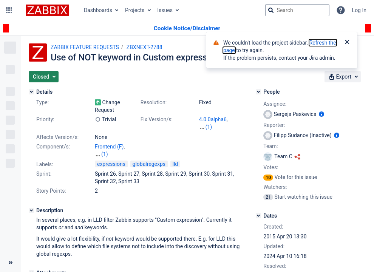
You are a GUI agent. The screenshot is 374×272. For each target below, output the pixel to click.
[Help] (341, 10)
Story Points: (51, 191)
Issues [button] (165, 10)
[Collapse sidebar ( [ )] (10, 262)
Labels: (44, 164)
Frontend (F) (109, 147)
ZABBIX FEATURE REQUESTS (85, 47)
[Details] (31, 91)
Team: (270, 146)
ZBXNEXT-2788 (144, 47)
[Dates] (258, 215)
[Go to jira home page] (47, 10)
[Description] (31, 210)
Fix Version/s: (157, 119)
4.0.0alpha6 (213, 119)
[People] (258, 91)
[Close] (347, 42)
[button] (9, 10)
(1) (209, 127)
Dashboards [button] (98, 10)
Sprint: (43, 174)
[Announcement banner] (187, 28)
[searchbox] (297, 10)
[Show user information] (321, 114)
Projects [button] (134, 10)
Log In (359, 10)
